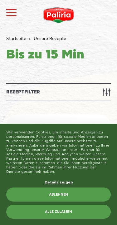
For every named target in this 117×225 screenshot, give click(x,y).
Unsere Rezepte (50, 39)
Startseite (16, 39)
